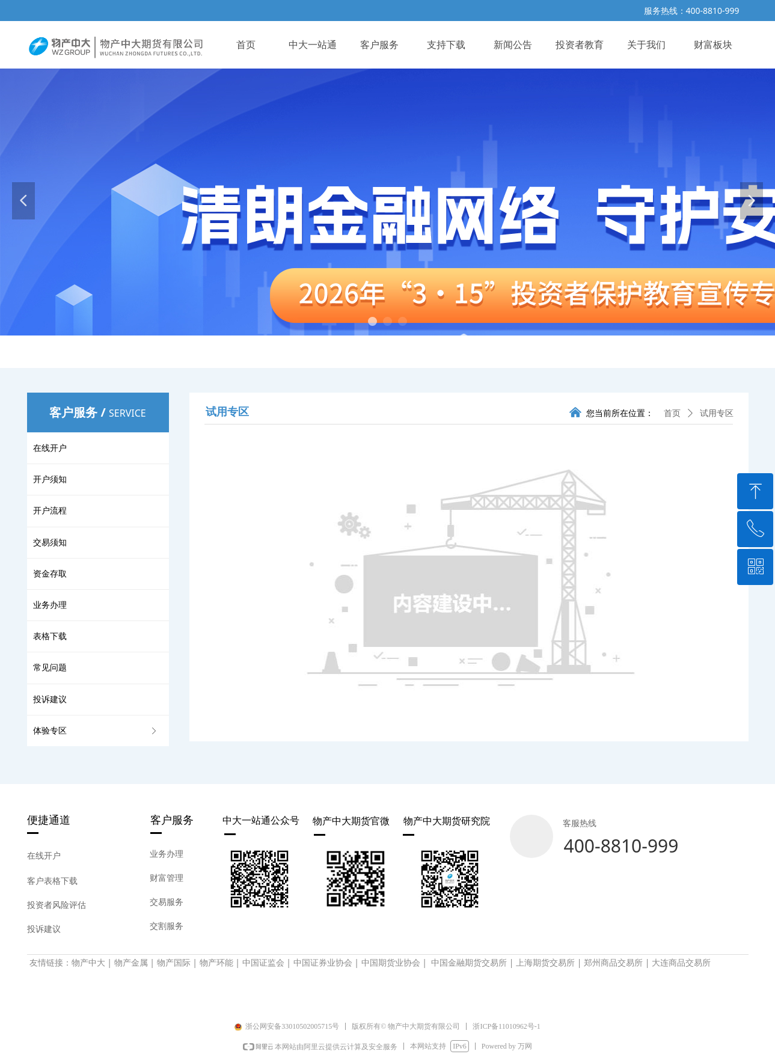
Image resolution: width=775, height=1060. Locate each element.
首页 (672, 413)
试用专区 (717, 413)
